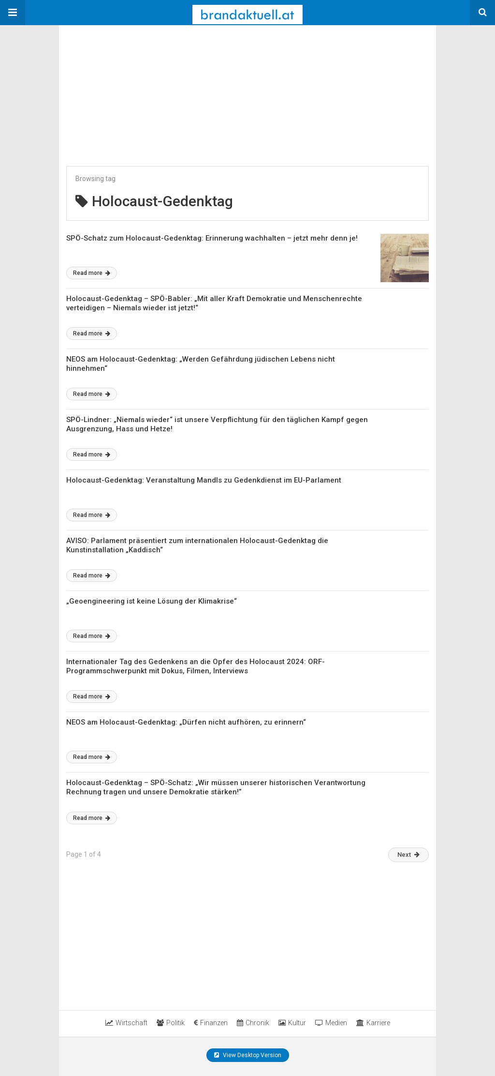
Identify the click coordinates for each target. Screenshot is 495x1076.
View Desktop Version (247, 1055)
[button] (12, 12)
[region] (131, 85)
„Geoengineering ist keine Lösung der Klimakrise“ (151, 601)
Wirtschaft (126, 1023)
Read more (91, 273)
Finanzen (211, 1023)
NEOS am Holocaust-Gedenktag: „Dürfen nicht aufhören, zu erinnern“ (186, 722)
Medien (331, 1023)
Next (408, 854)
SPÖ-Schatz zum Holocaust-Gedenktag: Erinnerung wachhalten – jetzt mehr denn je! (212, 238)
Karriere (373, 1023)
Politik (171, 1023)
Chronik (253, 1023)
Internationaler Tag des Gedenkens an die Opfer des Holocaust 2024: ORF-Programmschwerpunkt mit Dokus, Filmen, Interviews (195, 666)
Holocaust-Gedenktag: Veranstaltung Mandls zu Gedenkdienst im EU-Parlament (203, 480)
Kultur (292, 1023)
